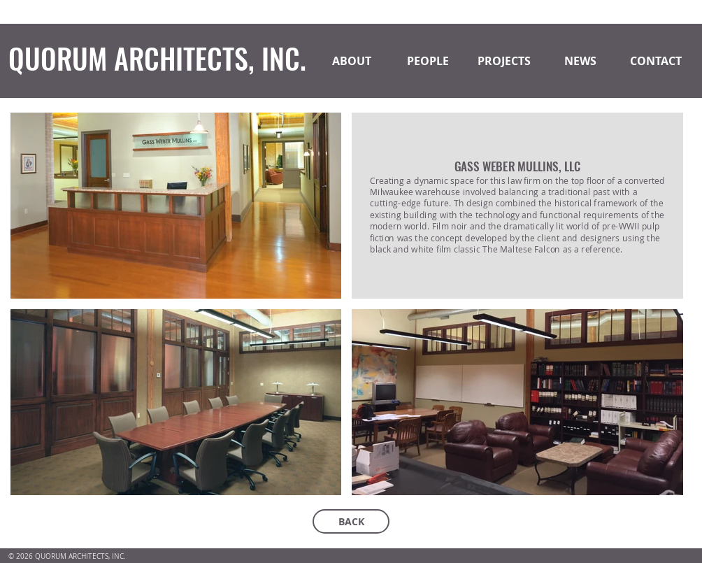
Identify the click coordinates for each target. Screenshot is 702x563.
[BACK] (351, 521)
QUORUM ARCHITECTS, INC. (157, 58)
